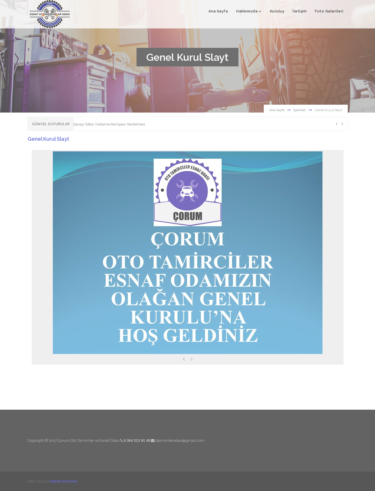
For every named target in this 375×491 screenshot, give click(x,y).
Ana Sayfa (277, 110)
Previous (336, 124)
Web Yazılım (53, 481)
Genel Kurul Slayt (48, 139)
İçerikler (300, 110)
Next (342, 124)
